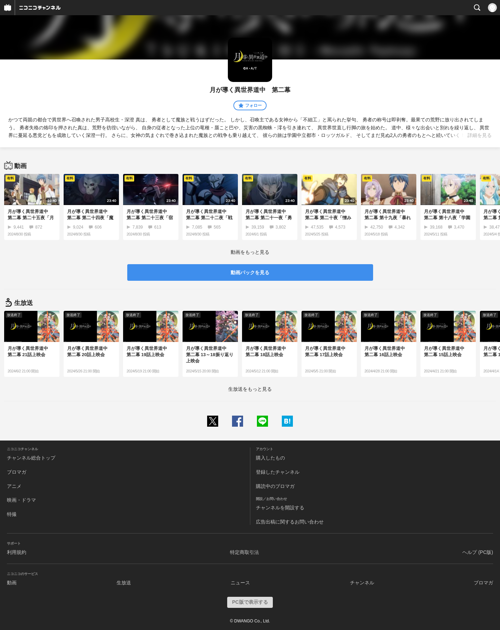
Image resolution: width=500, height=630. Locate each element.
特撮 (12, 514)
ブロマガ (16, 472)
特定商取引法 (244, 552)
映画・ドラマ (21, 500)
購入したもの (270, 458)
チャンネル (362, 582)
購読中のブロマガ (275, 486)
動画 (12, 582)
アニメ (14, 486)
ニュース (240, 582)
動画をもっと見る (250, 252)
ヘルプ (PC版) (477, 552)
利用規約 (16, 552)
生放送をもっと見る (250, 389)
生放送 (124, 582)
